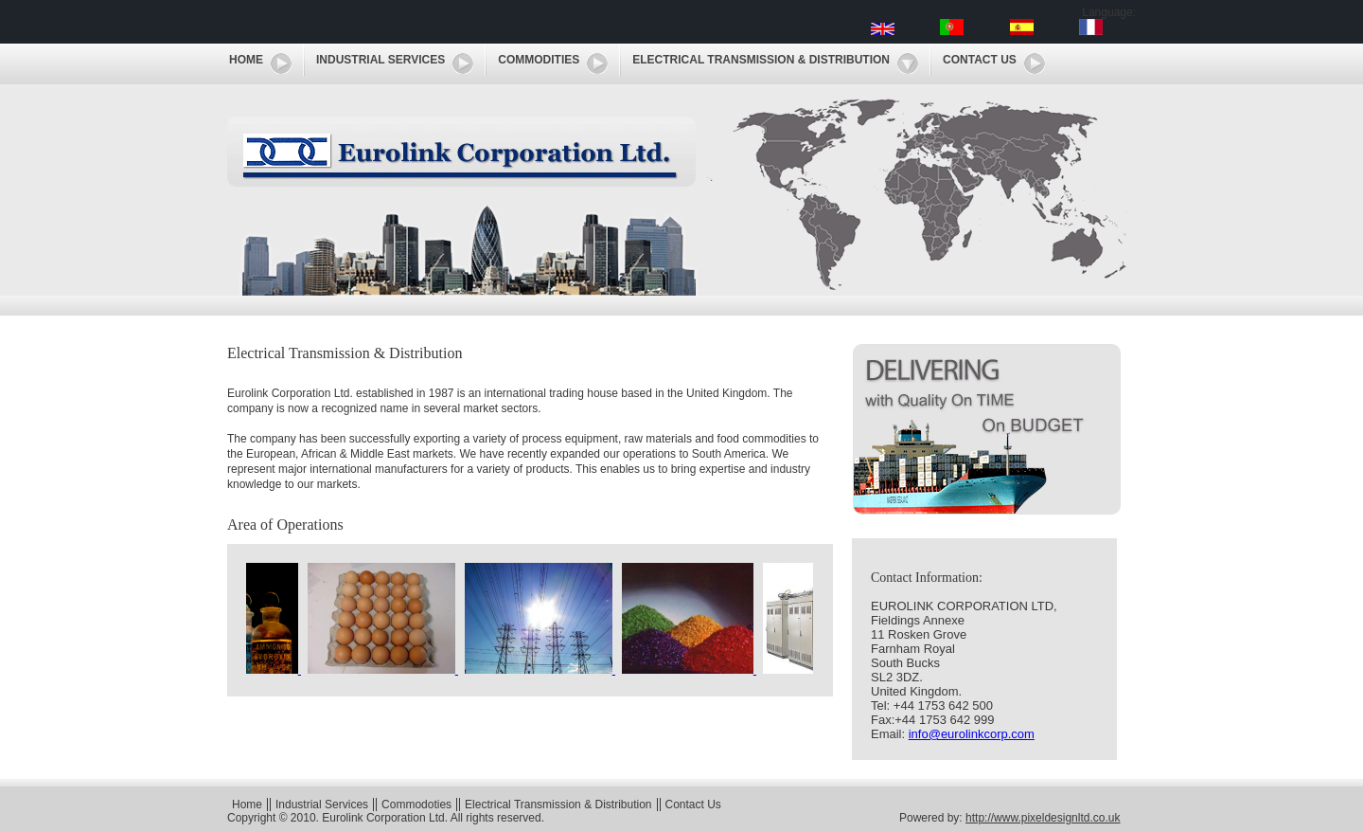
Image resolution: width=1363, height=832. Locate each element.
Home (246, 59)
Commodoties (416, 804)
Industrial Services (380, 59)
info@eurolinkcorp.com (972, 734)
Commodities (538, 59)
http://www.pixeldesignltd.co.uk (1042, 817)
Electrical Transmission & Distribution (761, 59)
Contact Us (980, 59)
